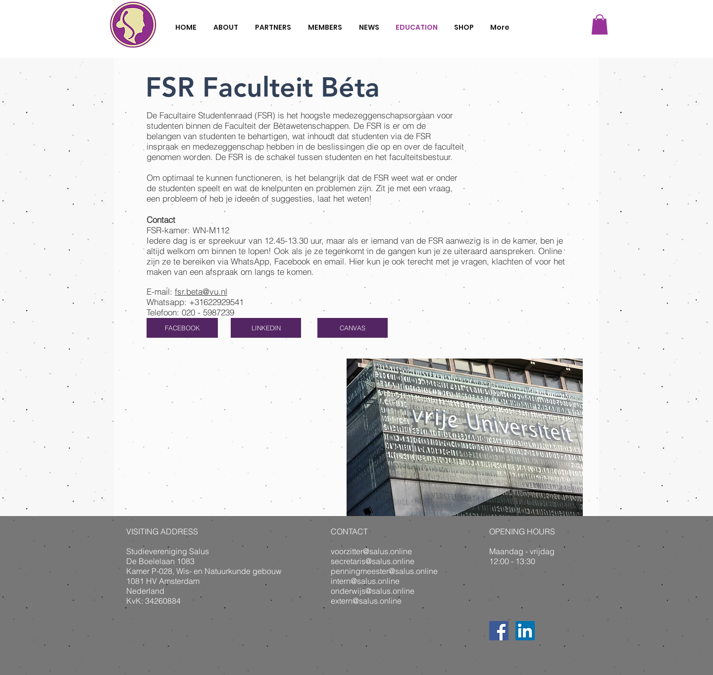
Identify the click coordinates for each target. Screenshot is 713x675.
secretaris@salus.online (372, 561)
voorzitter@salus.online (371, 551)
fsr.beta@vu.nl (201, 291)
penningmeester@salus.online (384, 571)
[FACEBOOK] (182, 328)
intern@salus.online (365, 581)
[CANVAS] (352, 328)
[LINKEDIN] (266, 328)
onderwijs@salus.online (372, 591)
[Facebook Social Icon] (499, 630)
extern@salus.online (366, 601)
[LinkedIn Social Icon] (525, 630)
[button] (599, 24)
